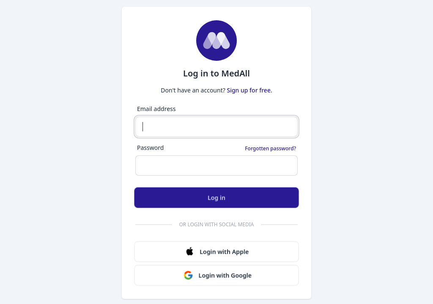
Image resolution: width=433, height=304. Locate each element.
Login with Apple (216, 251)
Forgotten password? (270, 148)
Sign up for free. (249, 90)
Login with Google (217, 275)
